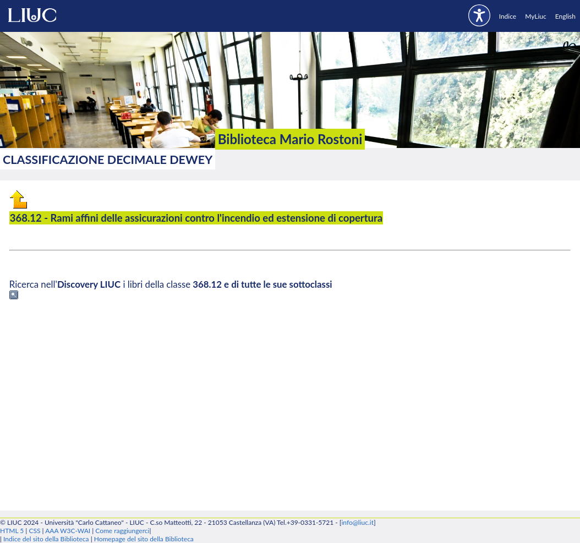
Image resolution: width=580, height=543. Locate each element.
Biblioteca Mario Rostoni (290, 139)
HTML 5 (12, 530)
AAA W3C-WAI (67, 530)
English (565, 16)
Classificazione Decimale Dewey (107, 159)
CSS (34, 530)
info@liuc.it (357, 522)
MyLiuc (535, 16)
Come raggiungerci (122, 530)
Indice (508, 16)
